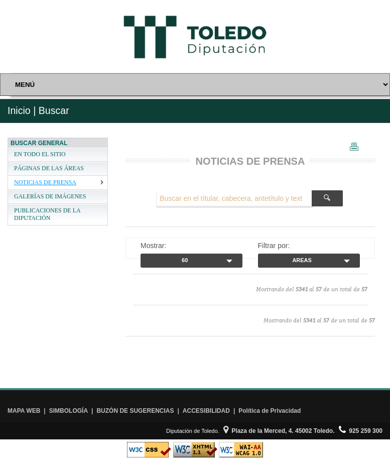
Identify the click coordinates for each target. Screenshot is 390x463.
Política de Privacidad (269, 410)
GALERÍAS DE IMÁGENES (50, 196)
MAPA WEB (24, 410)
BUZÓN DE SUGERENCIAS (135, 410)
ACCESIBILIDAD (206, 410)
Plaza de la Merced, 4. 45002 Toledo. (279, 430)
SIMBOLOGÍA (68, 410)
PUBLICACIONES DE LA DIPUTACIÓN (47, 214)
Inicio (19, 110)
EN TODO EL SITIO (40, 154)
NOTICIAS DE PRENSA (45, 182)
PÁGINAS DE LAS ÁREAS (49, 168)
